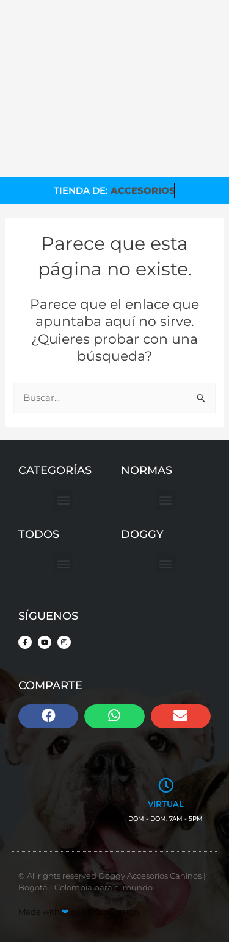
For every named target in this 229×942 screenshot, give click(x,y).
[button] (63, 500)
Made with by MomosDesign (78, 911)
